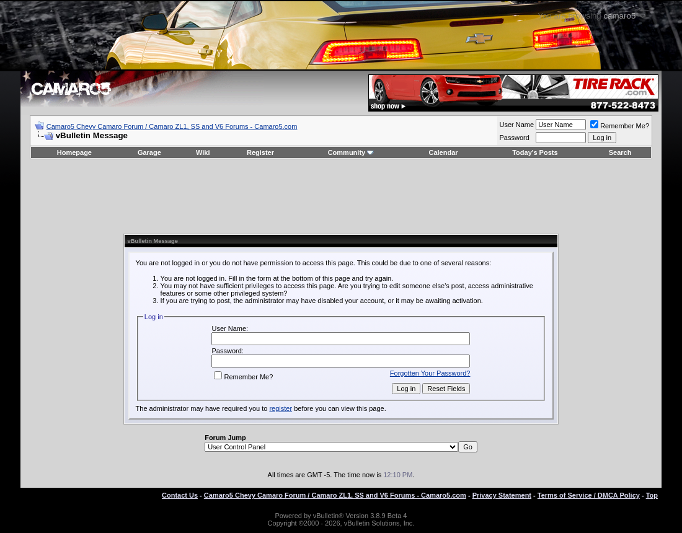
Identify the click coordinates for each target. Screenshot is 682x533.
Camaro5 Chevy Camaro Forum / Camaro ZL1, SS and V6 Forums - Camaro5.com (172, 126)
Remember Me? (619, 126)
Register (260, 152)
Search (620, 152)
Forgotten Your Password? (430, 373)
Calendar (443, 152)
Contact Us (180, 495)
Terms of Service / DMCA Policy (589, 495)
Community (351, 152)
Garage (149, 152)
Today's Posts (534, 152)
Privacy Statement (501, 495)
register (280, 408)
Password (514, 137)
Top (652, 495)
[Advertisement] (341, 196)
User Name (517, 124)
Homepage (74, 152)
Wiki (203, 152)
